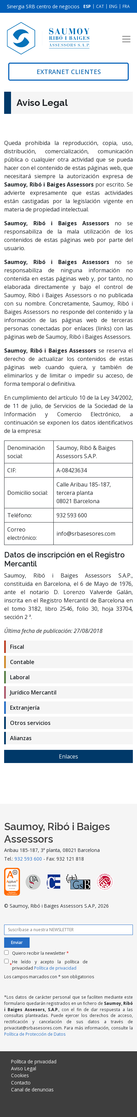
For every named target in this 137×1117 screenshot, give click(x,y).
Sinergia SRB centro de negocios (43, 6)
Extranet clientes (68, 71)
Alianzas (21, 738)
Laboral (20, 677)
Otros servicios (30, 723)
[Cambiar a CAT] (100, 6)
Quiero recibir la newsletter (40, 953)
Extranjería (25, 707)
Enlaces (68, 756)
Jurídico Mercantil (33, 692)
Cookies (20, 1075)
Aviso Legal (23, 1068)
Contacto (21, 1082)
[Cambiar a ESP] (87, 6)
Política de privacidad (55, 968)
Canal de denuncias (32, 1089)
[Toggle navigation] (126, 39)
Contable (22, 662)
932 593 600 (28, 858)
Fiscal (17, 647)
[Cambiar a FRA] (126, 6)
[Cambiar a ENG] (113, 6)
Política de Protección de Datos (35, 1034)
